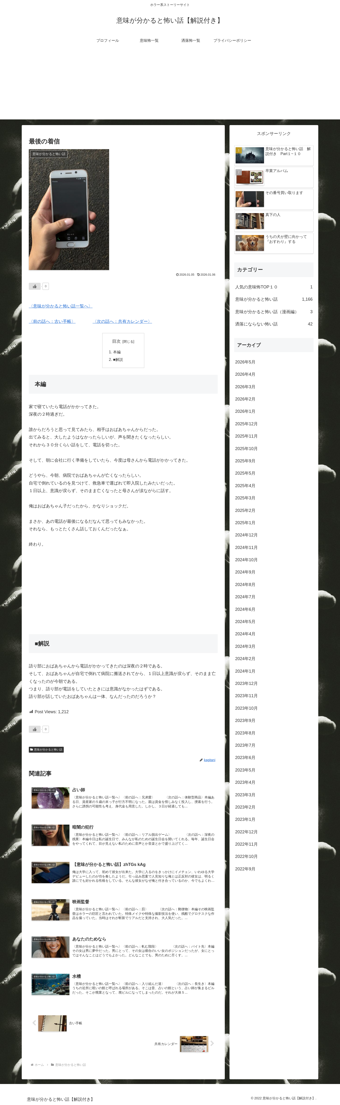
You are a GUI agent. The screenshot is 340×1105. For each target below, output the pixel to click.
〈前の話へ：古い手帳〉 (52, 321)
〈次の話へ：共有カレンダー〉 (122, 321)
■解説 (118, 359)
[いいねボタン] (35, 286)
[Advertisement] (170, 86)
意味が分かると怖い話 (46, 749)
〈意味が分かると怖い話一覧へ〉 (61, 306)
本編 (117, 352)
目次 (116, 341)
